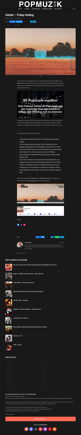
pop (6, 18)
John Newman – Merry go (20, 318)
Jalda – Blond (17, 344)
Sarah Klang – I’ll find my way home (23, 282)
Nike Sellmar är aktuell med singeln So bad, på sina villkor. (30, 327)
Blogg (20, 9)
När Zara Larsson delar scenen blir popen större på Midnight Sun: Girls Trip (35, 265)
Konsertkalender (47, 9)
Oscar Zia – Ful (17, 336)
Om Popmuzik (58, 9)
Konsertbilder (36, 9)
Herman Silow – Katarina (20, 300)
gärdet (18, 231)
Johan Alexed (28, 242)
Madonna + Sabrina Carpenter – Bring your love (27, 309)
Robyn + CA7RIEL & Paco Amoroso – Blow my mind (28, 273)
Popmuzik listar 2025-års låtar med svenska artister (28, 291)
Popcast (27, 9)
